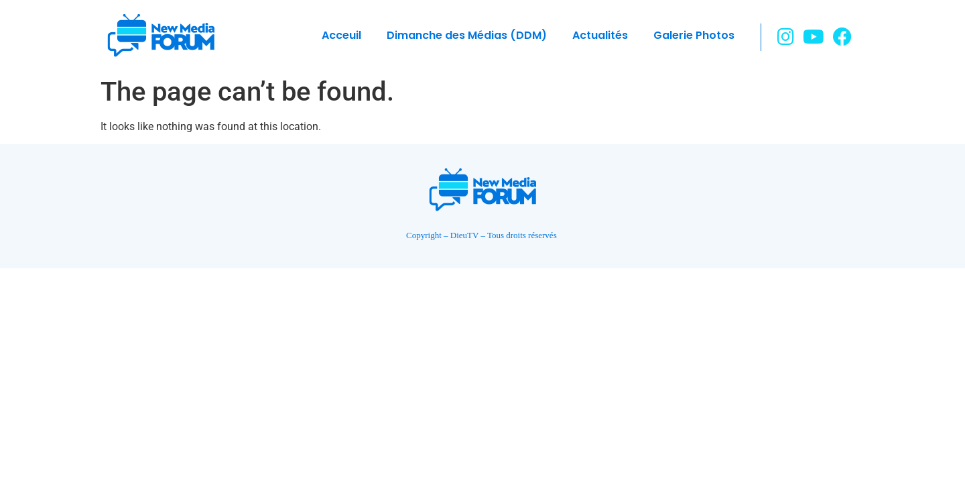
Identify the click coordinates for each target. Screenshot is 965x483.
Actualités (600, 35)
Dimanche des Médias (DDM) (467, 35)
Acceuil (341, 35)
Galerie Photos (693, 35)
